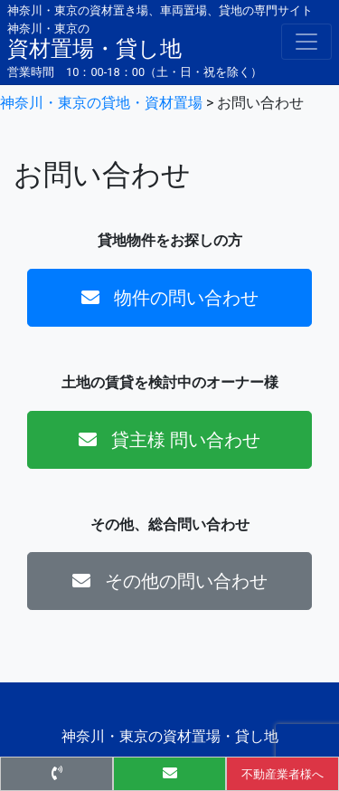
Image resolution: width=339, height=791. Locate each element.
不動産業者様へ (282, 774)
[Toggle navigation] (306, 42)
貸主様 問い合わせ (169, 440)
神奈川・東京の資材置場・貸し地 (169, 736)
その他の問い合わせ (170, 581)
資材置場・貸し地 (94, 41)
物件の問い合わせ (170, 298)
